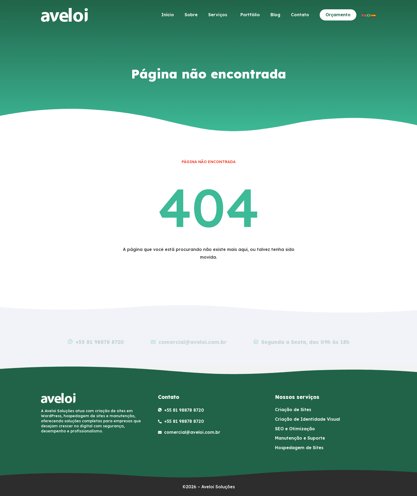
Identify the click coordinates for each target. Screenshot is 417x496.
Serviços (219, 15)
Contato (300, 14)
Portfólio (250, 14)
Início (167, 14)
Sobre (191, 14)
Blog (275, 14)
